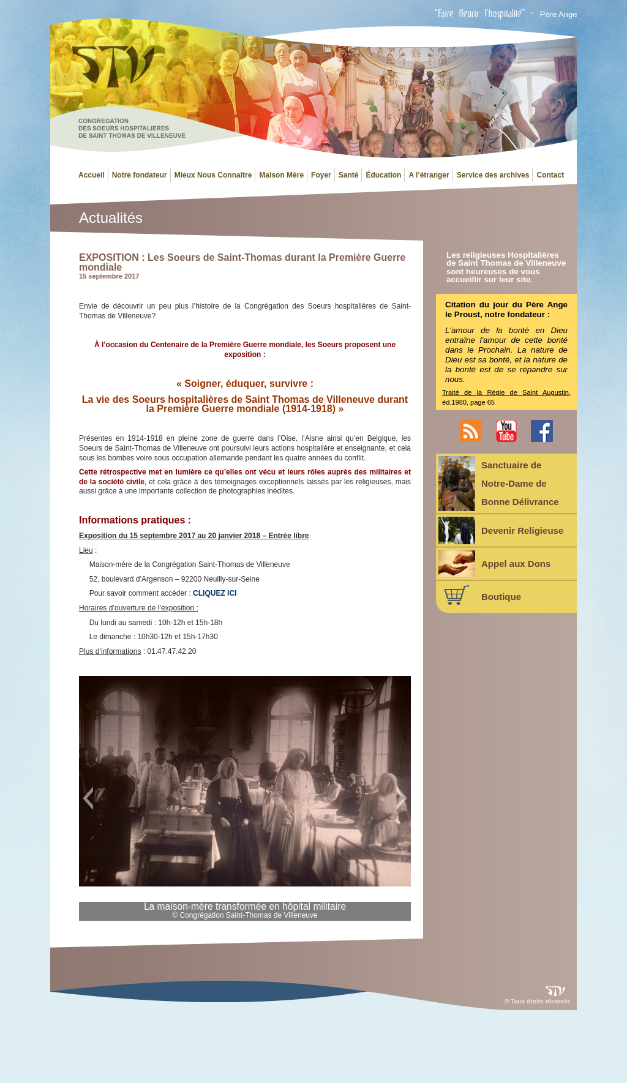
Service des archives (493, 175)
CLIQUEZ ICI (214, 593)
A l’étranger (428, 175)
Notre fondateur (139, 175)
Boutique (479, 595)
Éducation (383, 175)
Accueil (91, 175)
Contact (550, 175)
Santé (349, 175)
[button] (88, 798)
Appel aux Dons (494, 563)
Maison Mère (281, 175)
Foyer (321, 175)
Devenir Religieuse (500, 530)
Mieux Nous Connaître (213, 175)
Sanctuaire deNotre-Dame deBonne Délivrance (498, 483)
